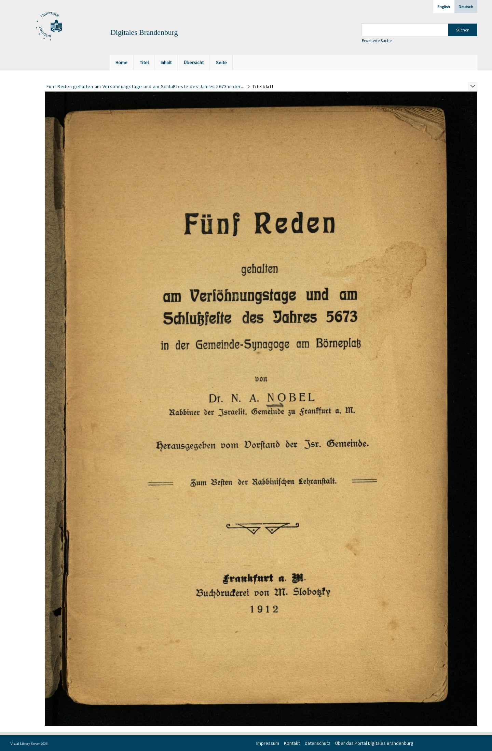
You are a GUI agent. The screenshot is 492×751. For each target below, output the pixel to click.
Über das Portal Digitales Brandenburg (374, 743)
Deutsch (466, 6)
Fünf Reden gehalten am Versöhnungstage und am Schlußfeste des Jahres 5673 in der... (145, 86)
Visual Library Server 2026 (28, 744)
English (443, 6)
